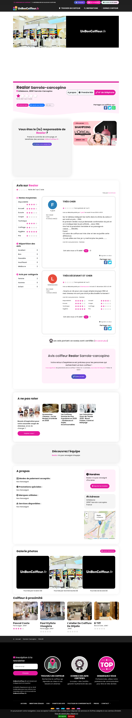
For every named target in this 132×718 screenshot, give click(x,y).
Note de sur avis (24, 99)
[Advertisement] (95, 161)
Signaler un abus (106, 255)
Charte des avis (58, 703)
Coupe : (90, 303)
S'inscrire (25, 673)
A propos (72, 92)
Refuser (71, 716)
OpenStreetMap (103, 538)
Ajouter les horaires (100, 486)
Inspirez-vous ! (29, 433)
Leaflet (95, 538)
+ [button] (86, 513)
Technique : (66, 306)
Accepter (62, 716)
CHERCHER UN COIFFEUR (22, 2)
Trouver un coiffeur (69, 8)
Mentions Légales (36, 703)
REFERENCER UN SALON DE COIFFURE (44, 2)
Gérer (49, 105)
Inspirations (91, 8)
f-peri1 (52, 211)
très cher (69, 201)
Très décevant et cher (77, 275)
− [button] (86, 516)
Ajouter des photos (107, 551)
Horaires (93, 474)
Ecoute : (65, 303)
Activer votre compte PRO (42, 144)
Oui (86, 251)
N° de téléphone (105, 92)
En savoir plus (101, 341)
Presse (96, 703)
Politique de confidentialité (79, 703)
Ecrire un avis (22, 105)
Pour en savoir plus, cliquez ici (66, 713)
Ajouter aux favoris (37, 105)
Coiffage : (91, 306)
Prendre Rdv (86, 92)
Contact (105, 703)
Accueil (24, 703)
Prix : (89, 309)
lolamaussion (52, 285)
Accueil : (91, 300)
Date (114, 193)
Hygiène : (66, 309)
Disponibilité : (67, 300)
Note (109, 193)
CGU (48, 703)
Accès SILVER (110, 2)
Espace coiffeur (110, 8)
